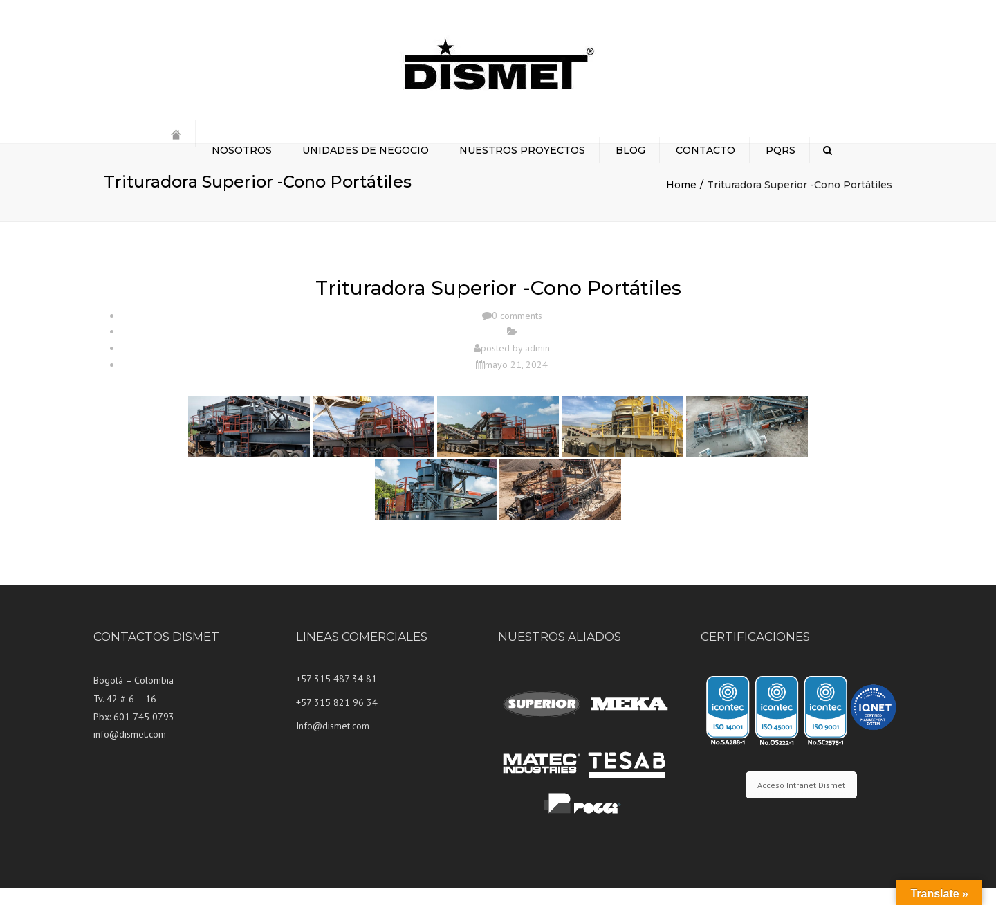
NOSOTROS (242, 150)
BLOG (630, 150)
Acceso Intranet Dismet (801, 802)
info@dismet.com (129, 751)
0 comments (517, 333)
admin (537, 365)
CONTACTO (705, 150)
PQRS (780, 150)
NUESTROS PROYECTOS (522, 150)
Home (681, 202)
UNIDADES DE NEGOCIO (365, 150)
